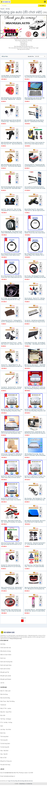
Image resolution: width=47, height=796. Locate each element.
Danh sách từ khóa (5, 668)
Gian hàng (8, 8)
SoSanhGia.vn (22, 783)
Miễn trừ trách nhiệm (5, 654)
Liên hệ (2, 682)
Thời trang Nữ (4, 740)
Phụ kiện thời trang (5, 764)
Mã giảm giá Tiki (4, 672)
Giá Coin (31, 781)
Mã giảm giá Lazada (5, 675)
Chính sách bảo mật (5, 647)
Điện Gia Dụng (4, 694)
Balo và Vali (3, 757)
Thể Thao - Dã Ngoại (5, 719)
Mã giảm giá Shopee (5, 679)
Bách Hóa (2, 733)
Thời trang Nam (4, 736)
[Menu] (45, 2)
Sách (1, 726)
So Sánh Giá (29, 783)
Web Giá (26, 781)
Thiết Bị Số (3, 705)
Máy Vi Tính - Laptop (5, 708)
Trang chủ (2, 8)
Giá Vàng (22, 781)
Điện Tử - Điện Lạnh (5, 691)
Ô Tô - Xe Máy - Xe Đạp (6, 722)
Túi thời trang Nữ (4, 747)
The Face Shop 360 (15, 781)
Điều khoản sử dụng (5, 651)
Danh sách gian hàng (5, 665)
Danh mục (3, 658)
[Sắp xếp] (40, 56)
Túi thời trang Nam (5, 743)
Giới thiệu (2, 644)
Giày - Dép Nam (4, 750)
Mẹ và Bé (2, 715)
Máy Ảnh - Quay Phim (5, 712)
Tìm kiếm (42, 5)
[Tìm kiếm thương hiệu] (19, 5)
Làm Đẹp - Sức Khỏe (5, 729)
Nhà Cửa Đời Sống (5, 698)
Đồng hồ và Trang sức (6, 761)
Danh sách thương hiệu (6, 661)
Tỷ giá (9, 781)
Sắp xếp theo (31, 56)
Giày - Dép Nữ (3, 754)
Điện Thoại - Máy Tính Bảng (7, 701)
